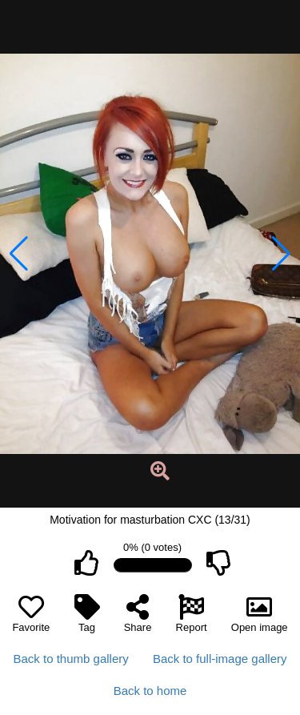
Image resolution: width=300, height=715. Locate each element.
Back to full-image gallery (220, 658)
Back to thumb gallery (71, 658)
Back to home (150, 690)
